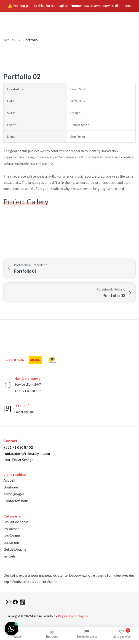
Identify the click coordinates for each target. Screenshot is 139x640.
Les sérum (11, 542)
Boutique (10, 487)
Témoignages (13, 494)
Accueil (9, 39)
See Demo (77, 137)
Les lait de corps (16, 522)
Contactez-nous (16, 501)
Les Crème (11, 535)
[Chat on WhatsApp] (11, 628)
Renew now (80, 6)
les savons (11, 528)
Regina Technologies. (73, 616)
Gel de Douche (14, 549)
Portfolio (30, 39)
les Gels (9, 556)
